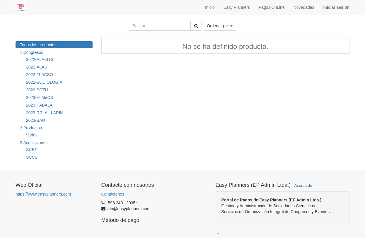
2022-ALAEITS (39, 59)
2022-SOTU (37, 90)
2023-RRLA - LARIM (45, 112)
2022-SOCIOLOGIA (44, 82)
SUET (31, 149)
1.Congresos (31, 52)
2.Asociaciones (33, 142)
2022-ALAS (36, 67)
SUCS (31, 157)
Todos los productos (38, 44)
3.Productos (31, 128)
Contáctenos (112, 194)
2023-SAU (35, 120)
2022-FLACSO (39, 74)
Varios (31, 135)
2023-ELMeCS (39, 97)
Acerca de (303, 185)
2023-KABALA (39, 105)
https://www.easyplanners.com (43, 194)
